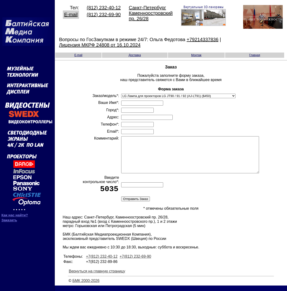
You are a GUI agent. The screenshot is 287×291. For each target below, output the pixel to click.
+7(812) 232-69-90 (135, 262)
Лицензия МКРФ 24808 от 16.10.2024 (99, 44)
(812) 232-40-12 (104, 7)
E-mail (71, 13)
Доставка (135, 54)
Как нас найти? (14, 213)
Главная (254, 54)
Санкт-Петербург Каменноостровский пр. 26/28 (151, 12)
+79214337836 (202, 38)
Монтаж (196, 54)
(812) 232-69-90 (104, 13)
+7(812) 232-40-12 (101, 262)
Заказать (9, 218)
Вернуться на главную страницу (97, 277)
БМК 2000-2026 (85, 286)
